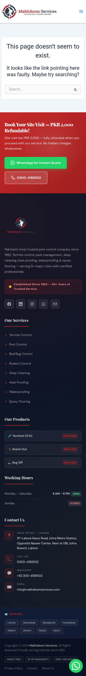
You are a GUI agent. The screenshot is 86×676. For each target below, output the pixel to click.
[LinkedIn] (20, 304)
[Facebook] (9, 304)
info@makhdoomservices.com (38, 590)
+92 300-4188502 (30, 576)
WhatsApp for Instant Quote (36, 163)
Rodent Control (20, 364)
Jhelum (27, 630)
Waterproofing (19, 392)
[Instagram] (32, 304)
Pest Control (18, 344)
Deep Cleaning (19, 373)
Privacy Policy (14, 668)
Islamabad (29, 622)
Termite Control (20, 335)
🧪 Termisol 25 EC (43, 436)
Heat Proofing (18, 382)
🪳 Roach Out (43, 449)
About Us (48, 668)
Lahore (12, 622)
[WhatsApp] (43, 304)
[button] (76, 666)
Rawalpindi (49, 622)
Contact (32, 668)
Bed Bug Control (20, 354)
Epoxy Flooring (19, 401)
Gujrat (42, 630)
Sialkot (11, 630)
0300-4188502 (26, 178)
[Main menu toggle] (81, 11)
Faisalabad (69, 622)
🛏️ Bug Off (43, 462)
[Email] (55, 304)
